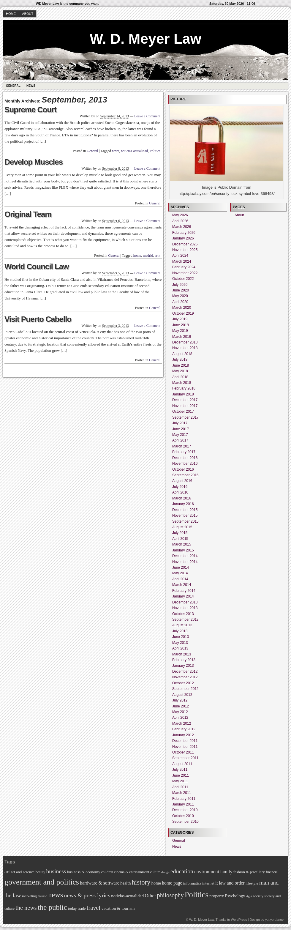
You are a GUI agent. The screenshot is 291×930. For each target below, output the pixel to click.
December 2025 (184, 244)
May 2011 (180, 781)
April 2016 (180, 492)
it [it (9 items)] (216, 882)
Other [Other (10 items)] (150, 896)
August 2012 (182, 695)
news (115, 151)
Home (11, 13)
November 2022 (184, 273)
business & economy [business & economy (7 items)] (83, 872)
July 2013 (179, 631)
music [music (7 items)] (42, 896)
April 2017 (180, 440)
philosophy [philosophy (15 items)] (170, 895)
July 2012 (179, 700)
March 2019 (181, 337)
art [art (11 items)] (7, 871)
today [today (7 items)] (72, 908)
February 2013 (183, 660)
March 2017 (181, 446)
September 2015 (185, 521)
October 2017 (183, 411)
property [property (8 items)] (216, 895)
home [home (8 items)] (156, 883)
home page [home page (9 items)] (172, 882)
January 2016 (183, 504)
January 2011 (183, 804)
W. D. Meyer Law (145, 39)
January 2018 (183, 394)
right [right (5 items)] (249, 896)
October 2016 (183, 469)
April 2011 (180, 787)
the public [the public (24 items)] (52, 907)
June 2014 (180, 567)
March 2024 (181, 261)
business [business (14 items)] (56, 871)
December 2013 (184, 602)
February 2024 (183, 267)
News (30, 85)
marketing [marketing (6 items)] (29, 896)
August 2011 (182, 764)
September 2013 (185, 619)
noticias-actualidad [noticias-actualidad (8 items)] (127, 895)
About (27, 13)
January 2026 (183, 238)
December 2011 (184, 741)
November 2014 (184, 562)
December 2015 (184, 510)
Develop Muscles (33, 161)
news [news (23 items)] (55, 895)
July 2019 (179, 319)
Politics (155, 151)
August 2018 (182, 354)
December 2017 (184, 400)
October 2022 (183, 279)
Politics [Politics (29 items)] (196, 894)
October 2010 (183, 816)
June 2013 (180, 637)
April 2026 (180, 221)
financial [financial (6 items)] (272, 872)
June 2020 (180, 290)
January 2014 (183, 596)
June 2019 (180, 325)
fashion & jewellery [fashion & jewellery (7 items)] (249, 872)
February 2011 (183, 799)
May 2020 (180, 296)
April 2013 (180, 648)
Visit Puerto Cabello (37, 319)
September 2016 (185, 475)
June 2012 (180, 706)
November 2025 (184, 250)
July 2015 (179, 533)
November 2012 (184, 677)
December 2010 (184, 810)
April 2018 (180, 377)
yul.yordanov (274, 919)
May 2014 (180, 573)
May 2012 (180, 712)
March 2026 (181, 227)
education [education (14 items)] (181, 871)
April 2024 (180, 255)
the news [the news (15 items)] (26, 907)
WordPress (239, 919)
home (137, 255)
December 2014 (184, 556)
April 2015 (180, 539)
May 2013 (180, 643)
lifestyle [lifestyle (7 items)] (252, 883)
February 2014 (183, 591)
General (13, 85)
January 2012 (183, 735)
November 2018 (184, 348)
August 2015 (182, 527)
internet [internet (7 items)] (208, 883)
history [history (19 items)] (141, 882)
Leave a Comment (147, 116)
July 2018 (179, 359)
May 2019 (180, 331)
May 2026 (180, 215)
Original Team (27, 214)
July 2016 (179, 487)
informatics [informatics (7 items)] (192, 883)
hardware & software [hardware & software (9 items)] (99, 882)
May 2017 (180, 435)
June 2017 (180, 429)
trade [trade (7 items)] (82, 908)
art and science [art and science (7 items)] (23, 872)
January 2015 (183, 550)
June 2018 (180, 365)
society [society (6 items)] (258, 896)
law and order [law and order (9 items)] (231, 882)
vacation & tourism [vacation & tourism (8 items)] (118, 908)
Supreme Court (30, 109)
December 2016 (184, 458)
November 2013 (184, 608)
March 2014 (181, 585)
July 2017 (179, 423)
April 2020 (180, 302)
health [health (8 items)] (125, 883)
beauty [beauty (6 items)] (40, 872)
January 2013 (183, 665)
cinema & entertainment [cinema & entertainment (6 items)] (131, 872)
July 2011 (179, 769)
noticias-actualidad (134, 151)
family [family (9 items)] (226, 871)
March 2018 (181, 383)
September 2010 (185, 821)
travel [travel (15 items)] (93, 907)
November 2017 (184, 406)
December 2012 (184, 671)
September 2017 (185, 417)
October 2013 (183, 614)
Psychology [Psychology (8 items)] (235, 895)
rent (157, 255)
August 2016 (182, 481)
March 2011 (181, 793)
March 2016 (181, 498)
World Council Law (36, 266)
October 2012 (183, 683)
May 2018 (180, 371)
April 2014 (180, 579)
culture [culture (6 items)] (155, 872)
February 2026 (183, 233)
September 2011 (185, 758)
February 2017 (183, 452)
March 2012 (181, 723)
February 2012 (183, 729)
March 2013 (181, 654)
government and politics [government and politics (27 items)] (41, 882)
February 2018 (183, 388)
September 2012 (185, 689)
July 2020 (179, 285)
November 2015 (184, 515)
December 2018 (184, 342)
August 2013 (182, 625)
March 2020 (181, 307)
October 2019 (183, 313)
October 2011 (183, 752)
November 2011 (184, 747)
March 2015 (181, 544)
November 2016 (184, 463)
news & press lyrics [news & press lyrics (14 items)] (87, 895)
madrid (148, 255)
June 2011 (180, 775)
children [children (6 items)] (107, 872)
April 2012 (180, 717)
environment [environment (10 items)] (206, 871)
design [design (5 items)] (165, 872)
